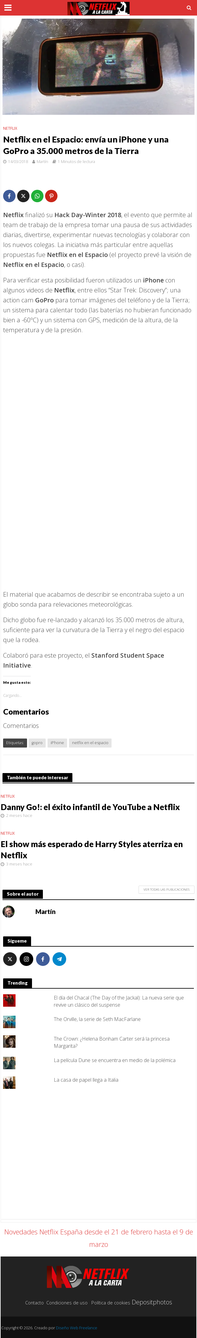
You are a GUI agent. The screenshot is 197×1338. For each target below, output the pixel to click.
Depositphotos (152, 1302)
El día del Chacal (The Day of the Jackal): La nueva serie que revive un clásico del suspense (119, 1001)
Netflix (10, 128)
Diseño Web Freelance (76, 1328)
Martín (42, 161)
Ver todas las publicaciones (167, 889)
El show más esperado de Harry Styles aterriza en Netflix (92, 849)
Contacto (34, 1302)
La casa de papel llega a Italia (86, 1079)
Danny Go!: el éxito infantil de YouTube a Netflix (90, 807)
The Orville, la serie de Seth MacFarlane (97, 1019)
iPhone (57, 742)
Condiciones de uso (67, 1302)
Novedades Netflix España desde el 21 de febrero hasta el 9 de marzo (98, 1238)
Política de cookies (110, 1302)
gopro (37, 742)
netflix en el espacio (90, 742)
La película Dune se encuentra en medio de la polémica (115, 1060)
